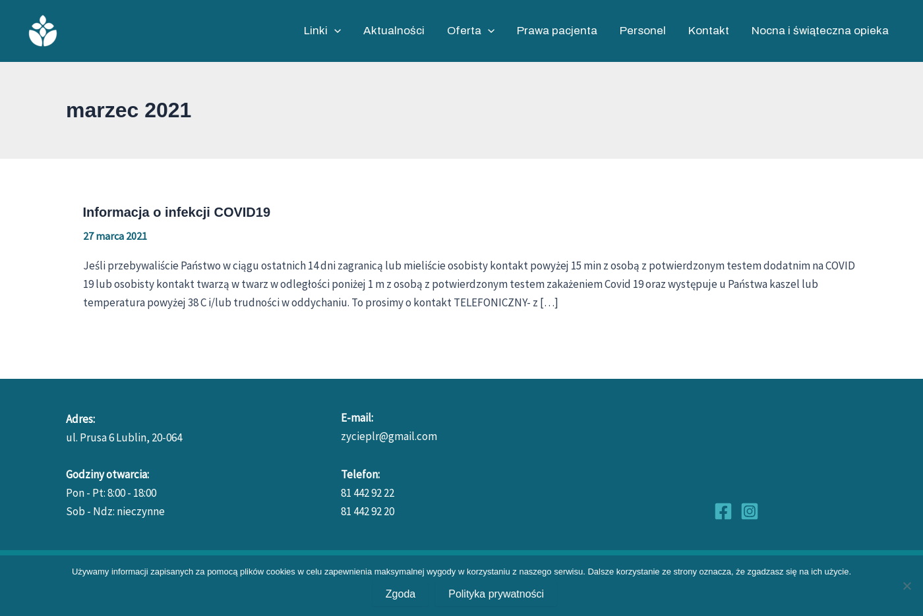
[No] (906, 585)
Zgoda (400, 594)
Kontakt (708, 30)
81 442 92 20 (367, 511)
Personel (643, 30)
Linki (322, 31)
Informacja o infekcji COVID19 (177, 212)
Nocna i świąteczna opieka (820, 30)
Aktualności (394, 30)
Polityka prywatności (496, 594)
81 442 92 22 (367, 493)
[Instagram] (749, 511)
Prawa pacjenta (557, 30)
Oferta (470, 31)
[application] (334, 31)
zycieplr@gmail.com (389, 436)
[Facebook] (723, 511)
